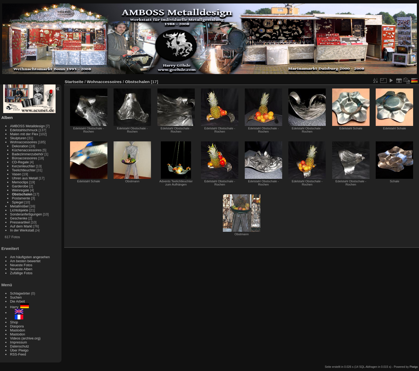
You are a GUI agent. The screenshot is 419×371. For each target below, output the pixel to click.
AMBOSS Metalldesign (27, 126)
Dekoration (20, 146)
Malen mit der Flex (24, 134)
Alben (7, 117)
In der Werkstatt (22, 230)
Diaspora (17, 326)
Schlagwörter (20, 293)
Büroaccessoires (24, 158)
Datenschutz (19, 346)
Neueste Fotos (21, 265)
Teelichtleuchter (24, 170)
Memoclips (20, 182)
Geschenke (19, 218)
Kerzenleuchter (23, 166)
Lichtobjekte (19, 210)
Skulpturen (18, 138)
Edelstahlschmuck (24, 130)
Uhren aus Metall (25, 178)
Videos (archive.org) (25, 338)
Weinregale (20, 190)
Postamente (21, 198)
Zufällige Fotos (21, 273)
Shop (14, 322)
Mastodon (17, 330)
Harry (19, 307)
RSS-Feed (18, 354)
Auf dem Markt (21, 226)
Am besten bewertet (25, 261)
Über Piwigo (19, 350)
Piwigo (414, 366)
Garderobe (20, 186)
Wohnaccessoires (23, 142)
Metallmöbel (19, 206)
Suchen (16, 297)
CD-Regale (20, 162)
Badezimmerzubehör (28, 154)
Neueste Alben (21, 269)
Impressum (18, 342)
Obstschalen (22, 194)
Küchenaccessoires (27, 150)
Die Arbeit (17, 301)
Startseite (74, 81)
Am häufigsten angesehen (30, 257)
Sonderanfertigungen (26, 214)
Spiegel (18, 202)
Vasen (16, 174)
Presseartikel (20, 222)
